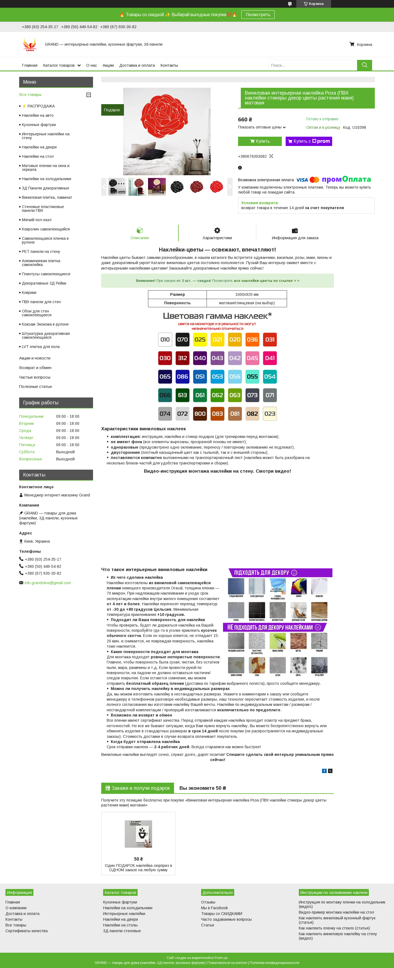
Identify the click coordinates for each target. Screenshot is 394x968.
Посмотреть (258, 14)
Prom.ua (221, 958)
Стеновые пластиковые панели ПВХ (43, 208)
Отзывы (208, 902)
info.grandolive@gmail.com (48, 583)
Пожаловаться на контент (227, 963)
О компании (16, 908)
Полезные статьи (35, 386)
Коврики (29, 292)
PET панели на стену (41, 251)
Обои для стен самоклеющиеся (36, 313)
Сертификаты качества (26, 931)
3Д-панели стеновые (122, 931)
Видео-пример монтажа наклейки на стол (336, 912)
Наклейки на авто (38, 115)
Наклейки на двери (39, 147)
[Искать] (364, 65)
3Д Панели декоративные (45, 188)
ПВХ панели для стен (41, 302)
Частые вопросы (34, 377)
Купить (263, 141)
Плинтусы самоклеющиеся (46, 274)
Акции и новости (34, 358)
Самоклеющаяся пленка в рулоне (45, 240)
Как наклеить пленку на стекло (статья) (334, 928)
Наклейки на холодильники (46, 179)
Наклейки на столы (120, 925)
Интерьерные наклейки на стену (45, 136)
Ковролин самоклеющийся (46, 229)
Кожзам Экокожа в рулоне (45, 324)
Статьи (207, 925)
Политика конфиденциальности (274, 963)
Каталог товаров (59, 65)
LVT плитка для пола (41, 346)
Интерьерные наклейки (124, 913)
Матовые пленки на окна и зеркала (45, 167)
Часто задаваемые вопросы (226, 919)
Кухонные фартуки (39, 124)
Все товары (30, 94)
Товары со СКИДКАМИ (221, 913)
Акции (108, 65)
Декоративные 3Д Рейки (44, 283)
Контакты (169, 65)
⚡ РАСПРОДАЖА (38, 106)
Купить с (312, 141)
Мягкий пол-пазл (36, 220)
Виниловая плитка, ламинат (47, 197)
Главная (29, 65)
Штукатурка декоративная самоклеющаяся (46, 335)
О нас (91, 65)
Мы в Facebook (214, 908)
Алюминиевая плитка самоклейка (41, 263)
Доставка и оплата (137, 65)
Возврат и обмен (35, 367)
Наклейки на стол (38, 156)
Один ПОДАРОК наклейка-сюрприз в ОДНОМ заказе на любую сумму (138, 867)
